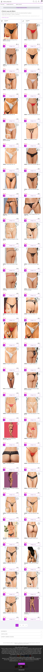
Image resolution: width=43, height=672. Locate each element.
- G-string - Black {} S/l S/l (9, 189)
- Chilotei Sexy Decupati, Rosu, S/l (32, 114)
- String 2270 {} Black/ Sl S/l (9, 338)
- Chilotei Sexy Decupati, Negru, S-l (32, 164)
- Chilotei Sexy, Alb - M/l (9, 114)
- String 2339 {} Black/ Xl (30, 239)
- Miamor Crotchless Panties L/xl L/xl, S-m (31, 613)
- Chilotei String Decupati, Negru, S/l (10, 314)
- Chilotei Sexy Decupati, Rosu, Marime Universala (10, 40)
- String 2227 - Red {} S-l (30, 39)
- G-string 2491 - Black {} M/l (30, 488)
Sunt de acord (21, 663)
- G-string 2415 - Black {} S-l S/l (10, 89)
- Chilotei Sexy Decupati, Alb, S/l (31, 89)
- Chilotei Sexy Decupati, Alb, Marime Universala (10, 140)
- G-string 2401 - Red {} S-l (30, 438)
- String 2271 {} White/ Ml (9, 363)
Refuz (21, 666)
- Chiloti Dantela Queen (8, 463)
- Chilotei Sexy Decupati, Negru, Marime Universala (31, 389)
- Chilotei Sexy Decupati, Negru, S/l (31, 190)
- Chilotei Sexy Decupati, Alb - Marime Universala (31, 289)
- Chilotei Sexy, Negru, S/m (30, 313)
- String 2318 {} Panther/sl (30, 139)
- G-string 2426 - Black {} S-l (30, 363)
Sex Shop (2, 4)
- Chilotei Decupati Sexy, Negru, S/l (31, 65)
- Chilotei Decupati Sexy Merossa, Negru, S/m (9, 439)
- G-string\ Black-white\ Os (9, 388)
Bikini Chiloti (19, 4)
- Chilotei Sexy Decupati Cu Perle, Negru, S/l (10, 65)
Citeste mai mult (5, 17)
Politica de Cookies (29, 654)
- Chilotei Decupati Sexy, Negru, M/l (10, 588)
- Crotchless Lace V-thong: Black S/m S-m (11, 539)
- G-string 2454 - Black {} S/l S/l (10, 612)
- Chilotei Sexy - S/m (29, 338)
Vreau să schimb (21, 669)
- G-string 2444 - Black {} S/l (9, 563)
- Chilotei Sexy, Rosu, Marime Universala (10, 289)
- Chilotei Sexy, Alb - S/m (9, 164)
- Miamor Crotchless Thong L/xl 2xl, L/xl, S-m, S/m (11, 489)
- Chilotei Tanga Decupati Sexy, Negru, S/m (10, 215)
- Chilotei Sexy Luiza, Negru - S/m (31, 563)
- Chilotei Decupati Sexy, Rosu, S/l (32, 463)
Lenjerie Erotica (9, 4)
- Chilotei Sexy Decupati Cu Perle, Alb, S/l (10, 240)
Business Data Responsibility (28, 660)
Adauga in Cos (12, 46)
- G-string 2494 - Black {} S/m (31, 538)
